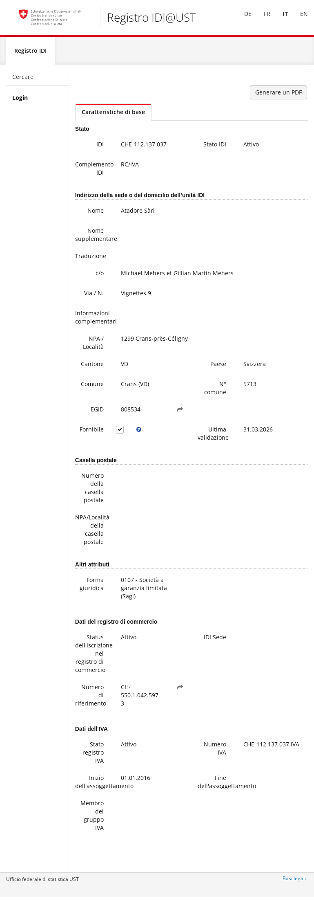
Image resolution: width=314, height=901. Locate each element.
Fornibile (92, 432)
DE (241, 20)
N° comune (215, 391)
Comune (92, 387)
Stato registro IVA (93, 756)
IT (279, 20)
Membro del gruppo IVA (92, 818)
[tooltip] (138, 433)
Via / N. (94, 296)
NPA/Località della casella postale (92, 533)
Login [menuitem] (20, 101)
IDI (100, 147)
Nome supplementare (92, 238)
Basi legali (294, 881)
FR (261, 20)
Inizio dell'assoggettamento (92, 785)
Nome (95, 214)
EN (298, 20)
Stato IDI (214, 147)
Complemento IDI (92, 172)
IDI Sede (215, 640)
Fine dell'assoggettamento (215, 785)
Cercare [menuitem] (22, 80)
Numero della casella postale (92, 491)
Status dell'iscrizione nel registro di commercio (92, 656)
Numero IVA (215, 751)
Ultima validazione (213, 437)
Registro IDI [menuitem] (30, 54)
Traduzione (90, 259)
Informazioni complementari (92, 320)
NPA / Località (93, 346)
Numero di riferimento (90, 698)
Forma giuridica (92, 587)
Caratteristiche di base (113, 115)
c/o (100, 276)
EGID (97, 412)
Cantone (92, 367)
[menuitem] (242, 20)
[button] (180, 413)
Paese (218, 367)
